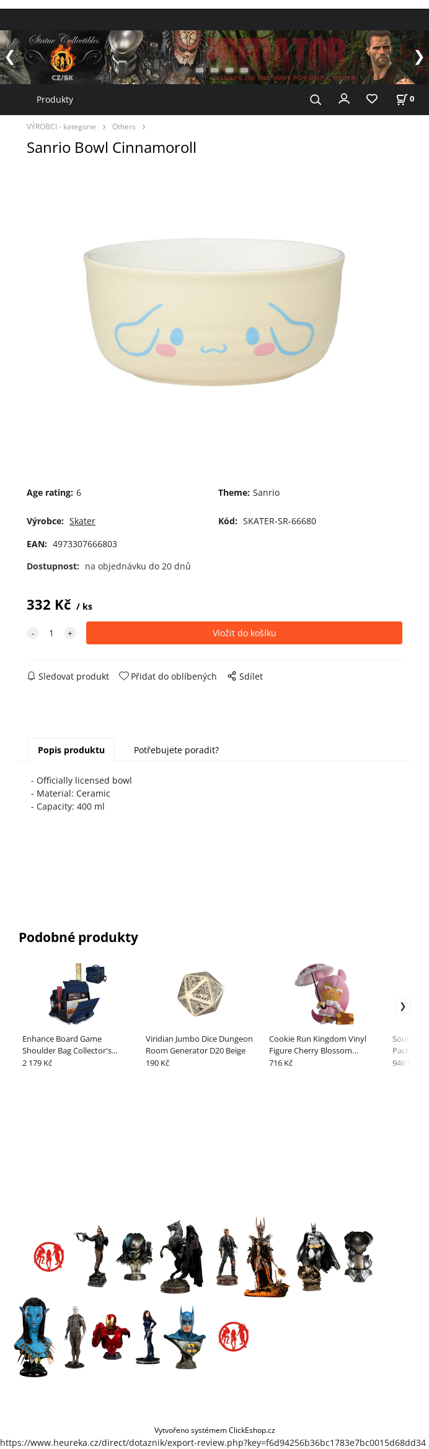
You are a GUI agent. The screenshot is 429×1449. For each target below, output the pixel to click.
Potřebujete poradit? (176, 750)
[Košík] (405, 98)
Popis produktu (71, 750)
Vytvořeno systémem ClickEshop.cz (214, 1430)
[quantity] (51, 632)
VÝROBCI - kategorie (61, 126)
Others (124, 126)
